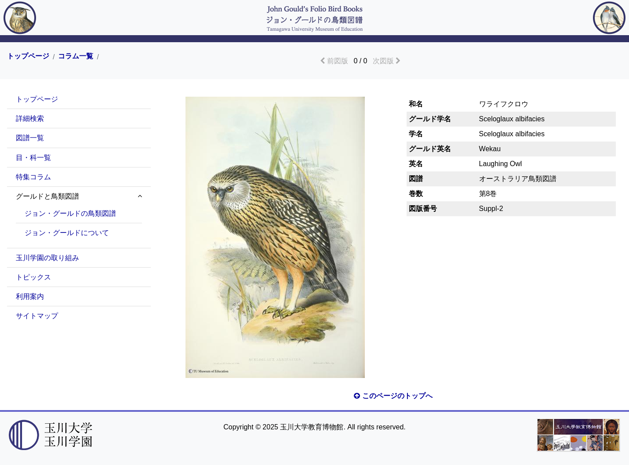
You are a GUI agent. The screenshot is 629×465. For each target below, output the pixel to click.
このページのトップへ (393, 396)
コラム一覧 (75, 56)
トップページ (28, 56)
